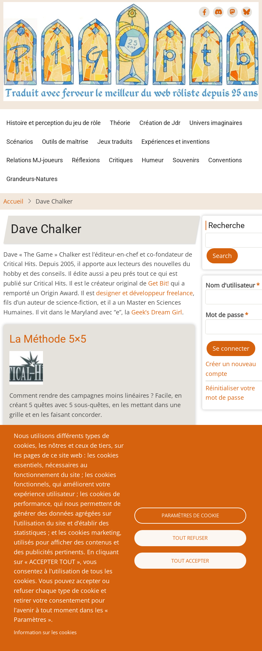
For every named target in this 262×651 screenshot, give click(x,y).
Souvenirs (186, 160)
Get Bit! (158, 283)
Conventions (225, 160)
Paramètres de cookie (190, 515)
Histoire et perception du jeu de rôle (53, 122)
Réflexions (86, 160)
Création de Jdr (159, 122)
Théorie (120, 122)
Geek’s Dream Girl (156, 312)
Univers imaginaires (215, 122)
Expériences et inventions (175, 141)
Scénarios (19, 141)
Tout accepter (190, 560)
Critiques (121, 160)
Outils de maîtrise (65, 141)
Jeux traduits (114, 141)
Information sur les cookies (45, 632)
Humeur (153, 160)
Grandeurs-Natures (31, 178)
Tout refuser (190, 537)
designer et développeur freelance (144, 293)
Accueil (13, 201)
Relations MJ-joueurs (34, 160)
